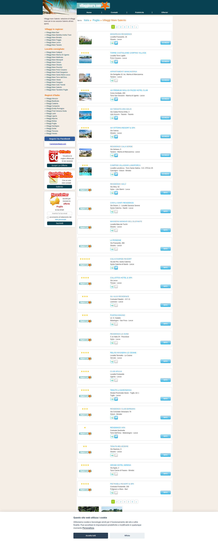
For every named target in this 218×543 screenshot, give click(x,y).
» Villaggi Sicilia (50, 129)
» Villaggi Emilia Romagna (54, 109)
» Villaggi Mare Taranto (53, 45)
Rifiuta (127, 536)
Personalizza (88, 528)
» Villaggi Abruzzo (51, 99)
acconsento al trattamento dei (59, 218)
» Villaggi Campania (52, 106)
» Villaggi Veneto (51, 134)
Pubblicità (139, 12)
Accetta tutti (91, 536)
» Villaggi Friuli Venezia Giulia (56, 111)
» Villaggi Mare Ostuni (53, 62)
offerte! (164, 12)
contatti (114, 12)
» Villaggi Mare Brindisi (53, 37)
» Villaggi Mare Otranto (53, 65)
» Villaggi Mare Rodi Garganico (56, 72)
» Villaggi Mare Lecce (53, 42)
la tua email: (59, 210)
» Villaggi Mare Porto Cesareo (56, 70)
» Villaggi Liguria (51, 116)
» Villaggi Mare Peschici (53, 67)
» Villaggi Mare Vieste (53, 80)
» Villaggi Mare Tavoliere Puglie (56, 90)
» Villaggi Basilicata (52, 101)
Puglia (96, 20)
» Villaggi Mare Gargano (54, 82)
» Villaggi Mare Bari (52, 32)
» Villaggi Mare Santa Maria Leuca (57, 75)
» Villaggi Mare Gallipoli (53, 52)
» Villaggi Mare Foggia (53, 40)
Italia (86, 20)
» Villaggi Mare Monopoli (54, 60)
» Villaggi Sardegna (52, 126)
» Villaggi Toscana (51, 131)
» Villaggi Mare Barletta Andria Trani (58, 35)
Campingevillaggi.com (58, 144)
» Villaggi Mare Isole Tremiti (55, 85)
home (88, 12)
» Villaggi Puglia (51, 124)
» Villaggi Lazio (50, 114)
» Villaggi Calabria (51, 104)
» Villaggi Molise (51, 121)
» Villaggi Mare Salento (53, 87)
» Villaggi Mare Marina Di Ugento (57, 55)
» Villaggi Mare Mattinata (54, 57)
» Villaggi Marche (51, 119)
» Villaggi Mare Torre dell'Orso (56, 77)
